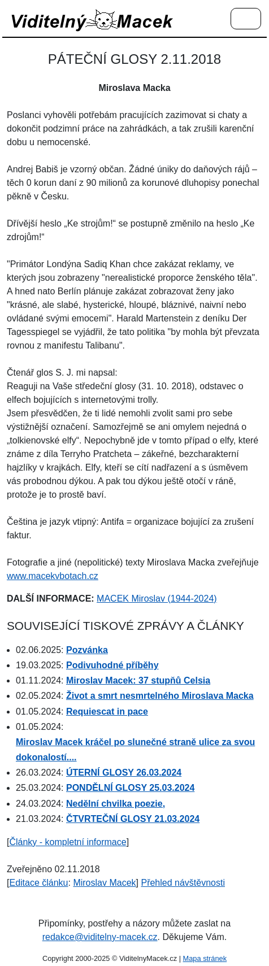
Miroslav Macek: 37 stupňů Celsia (138, 680)
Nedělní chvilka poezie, (115, 803)
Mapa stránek (205, 958)
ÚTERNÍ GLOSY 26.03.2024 (123, 772)
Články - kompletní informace (67, 842)
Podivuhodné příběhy (112, 665)
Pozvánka (87, 650)
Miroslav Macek (104, 882)
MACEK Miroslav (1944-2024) (157, 598)
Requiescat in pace (107, 711)
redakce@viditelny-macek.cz (100, 937)
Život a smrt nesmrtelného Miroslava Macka (160, 695)
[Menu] (245, 19)
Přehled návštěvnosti (183, 882)
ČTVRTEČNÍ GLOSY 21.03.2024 (132, 819)
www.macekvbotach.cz (52, 576)
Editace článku (38, 882)
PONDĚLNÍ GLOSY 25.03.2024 (130, 788)
